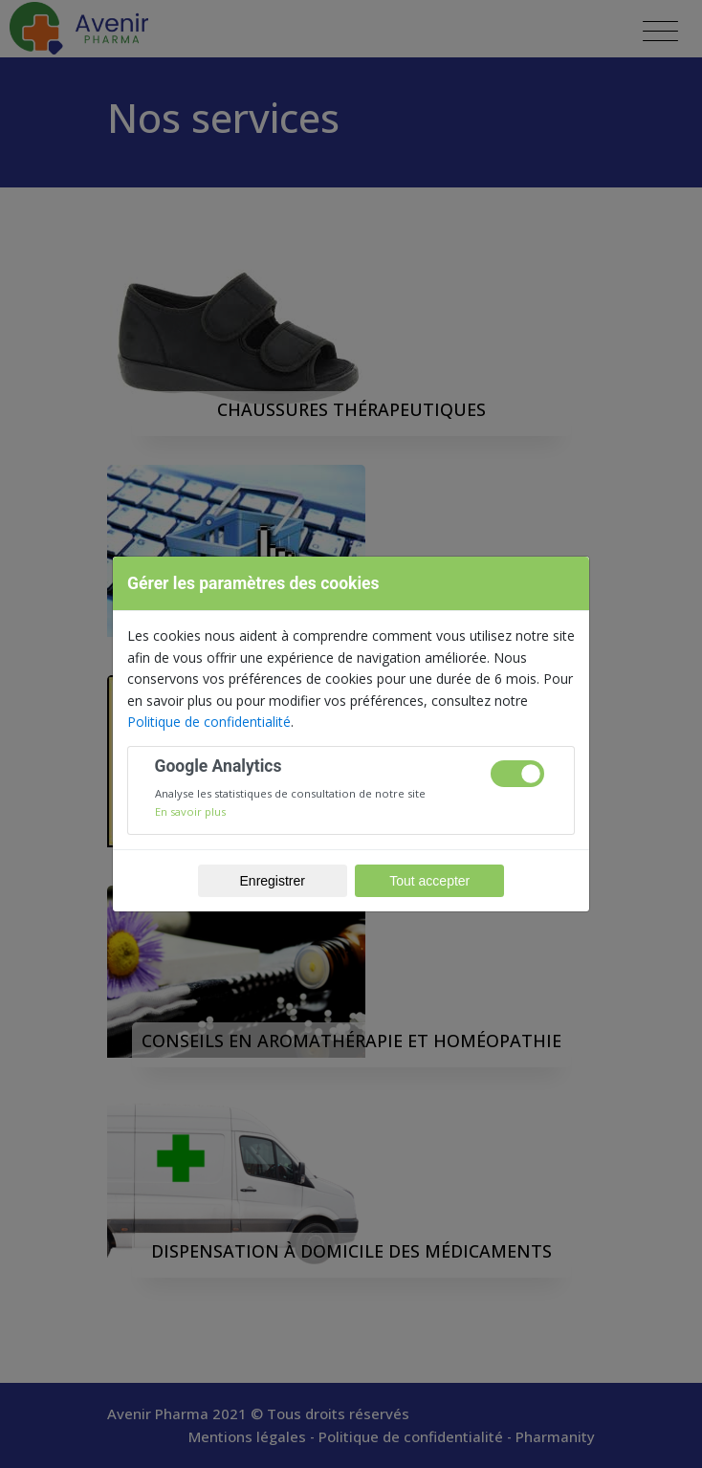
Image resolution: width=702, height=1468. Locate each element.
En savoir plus (190, 811)
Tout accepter (429, 880)
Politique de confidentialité (209, 721)
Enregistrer (272, 880)
